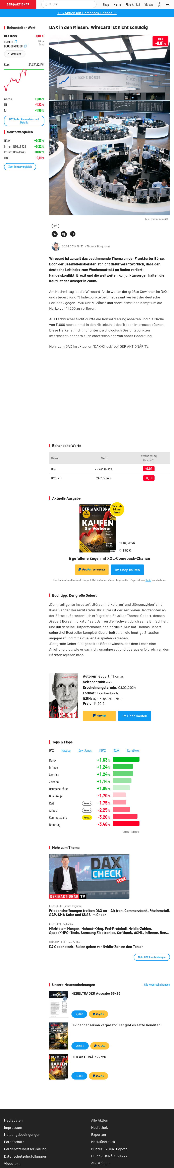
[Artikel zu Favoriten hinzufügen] (72, 234)
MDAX (102, 750)
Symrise (54, 774)
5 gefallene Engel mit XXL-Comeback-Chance (109, 558)
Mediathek (99, 1127)
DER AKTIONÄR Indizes (109, 1156)
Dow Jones (85, 750)
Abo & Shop (100, 1163)
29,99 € (80, 1046)
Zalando (54, 782)
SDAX (116, 750)
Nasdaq (66, 750)
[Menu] (169, 4)
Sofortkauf (91, 569)
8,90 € (79, 1076)
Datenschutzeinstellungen (25, 1156)
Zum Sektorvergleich (20, 166)
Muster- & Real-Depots (109, 1149)
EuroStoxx (133, 750)
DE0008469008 (15, 45)
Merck (52, 760)
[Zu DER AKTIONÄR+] (132, 4)
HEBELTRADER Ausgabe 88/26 (95, 993)
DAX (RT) (56, 478)
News (87, 803)
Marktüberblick (103, 1141)
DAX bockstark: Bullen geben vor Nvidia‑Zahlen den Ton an (96, 947)
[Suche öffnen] (46, 4)
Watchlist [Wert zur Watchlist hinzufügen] (16, 54)
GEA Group (55, 796)
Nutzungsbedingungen (22, 1134)
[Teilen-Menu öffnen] (55, 234)
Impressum (13, 1127)
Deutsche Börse (58, 789)
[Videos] (148, 4)
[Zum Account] (117, 4)
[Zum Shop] (106, 4)
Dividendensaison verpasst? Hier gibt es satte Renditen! (116, 1025)
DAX (55, 226)
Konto (148, 580)
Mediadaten (13, 1120)
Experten (98, 1134)
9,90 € (79, 1014)
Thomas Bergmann (98, 246)
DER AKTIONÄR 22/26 (88, 1057)
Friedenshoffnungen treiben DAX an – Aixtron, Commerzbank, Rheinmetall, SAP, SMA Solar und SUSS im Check (109, 913)
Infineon (54, 767)
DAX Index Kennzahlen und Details (24, 120)
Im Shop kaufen (127, 569)
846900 (10, 41)
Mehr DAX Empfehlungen (152, 957)
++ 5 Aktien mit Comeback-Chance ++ (87, 13)
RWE (52, 803)
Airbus (53, 810)
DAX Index (10, 36)
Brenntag (54, 825)
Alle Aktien (99, 1120)
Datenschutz (14, 1141)
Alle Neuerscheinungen (157, 984)
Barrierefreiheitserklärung (25, 1149)
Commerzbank (58, 817)
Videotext (12, 1163)
